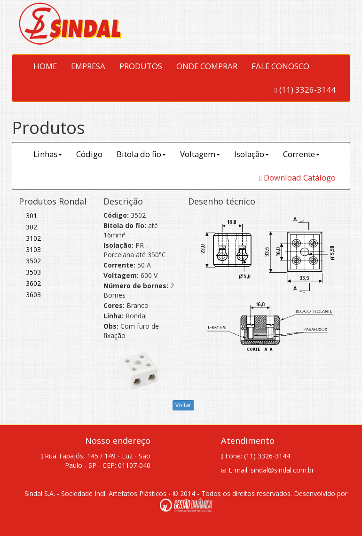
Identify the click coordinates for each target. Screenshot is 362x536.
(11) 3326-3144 (305, 89)
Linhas (47, 154)
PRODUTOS (140, 66)
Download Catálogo (297, 177)
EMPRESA (88, 66)
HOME (45, 66)
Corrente (301, 154)
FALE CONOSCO (280, 66)
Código (89, 154)
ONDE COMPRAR (206, 66)
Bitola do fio (141, 154)
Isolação (251, 154)
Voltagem (200, 154)
